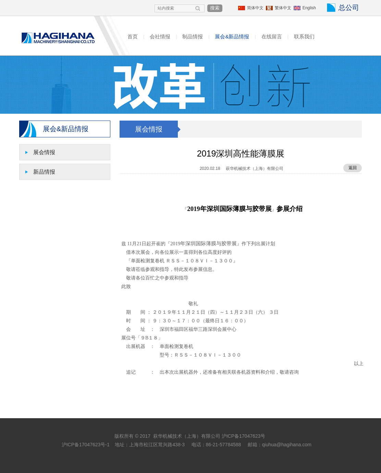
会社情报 (160, 36)
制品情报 (192, 36)
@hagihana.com (293, 444)
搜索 (215, 8)
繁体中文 (283, 7)
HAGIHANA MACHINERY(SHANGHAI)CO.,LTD (58, 38)
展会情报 (44, 152)
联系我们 (304, 36)
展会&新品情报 (232, 36)
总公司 (349, 7)
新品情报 (44, 172)
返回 (352, 167)
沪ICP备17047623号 (244, 436)
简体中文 (255, 7)
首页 (132, 36)
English (309, 7)
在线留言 (271, 36)
